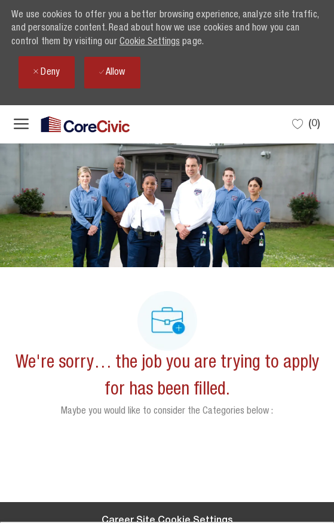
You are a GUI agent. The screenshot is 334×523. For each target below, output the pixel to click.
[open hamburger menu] (21, 124)
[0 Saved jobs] (306, 124)
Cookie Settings (149, 42)
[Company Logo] (73, 124)
